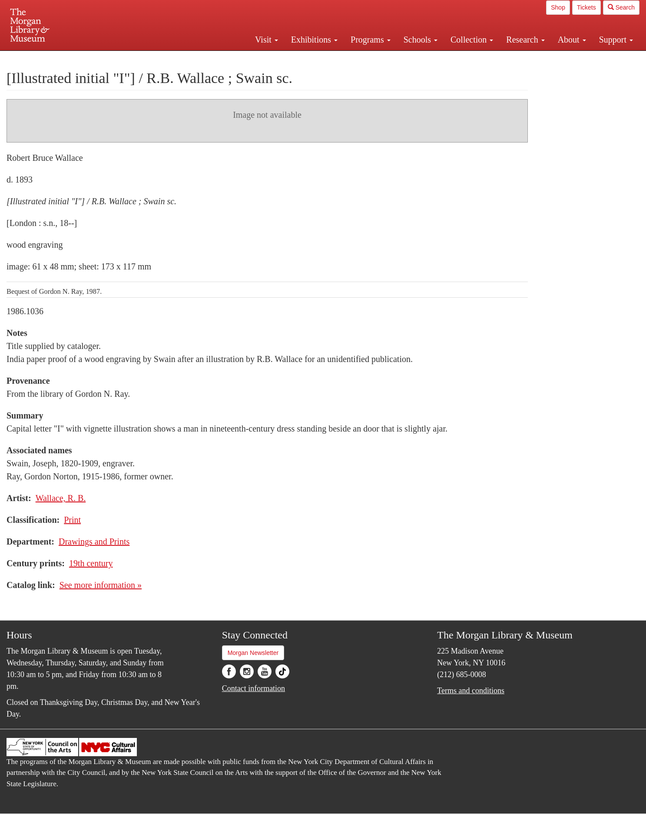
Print (72, 520)
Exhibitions (314, 39)
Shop (558, 7)
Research (525, 39)
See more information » (101, 585)
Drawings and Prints (94, 541)
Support (616, 39)
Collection (472, 39)
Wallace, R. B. (61, 498)
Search (621, 7)
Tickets (586, 7)
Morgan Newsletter (253, 652)
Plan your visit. (219, 58)
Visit (266, 39)
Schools (420, 39)
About (572, 39)
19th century (91, 563)
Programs (371, 39)
